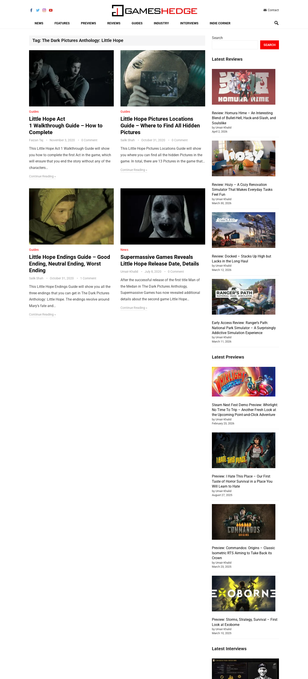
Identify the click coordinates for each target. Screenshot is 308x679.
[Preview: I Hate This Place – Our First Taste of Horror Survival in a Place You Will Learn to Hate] (243, 420)
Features (62, 23)
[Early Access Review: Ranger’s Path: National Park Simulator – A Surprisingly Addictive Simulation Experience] (243, 297)
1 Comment (88, 278)
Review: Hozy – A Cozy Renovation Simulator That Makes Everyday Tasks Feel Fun (242, 190)
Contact (271, 10)
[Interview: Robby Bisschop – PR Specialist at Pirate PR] (245, 647)
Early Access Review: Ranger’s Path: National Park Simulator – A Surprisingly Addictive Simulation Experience (244, 328)
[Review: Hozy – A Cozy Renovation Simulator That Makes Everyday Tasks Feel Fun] (243, 159)
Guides (137, 23)
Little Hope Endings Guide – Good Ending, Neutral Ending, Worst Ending (69, 264)
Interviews (189, 23)
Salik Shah (127, 140)
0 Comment (89, 140)
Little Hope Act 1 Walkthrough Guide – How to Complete (66, 125)
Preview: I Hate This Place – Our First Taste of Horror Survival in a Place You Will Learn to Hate (242, 451)
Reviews (113, 23)
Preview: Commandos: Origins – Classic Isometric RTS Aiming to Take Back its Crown (243, 522)
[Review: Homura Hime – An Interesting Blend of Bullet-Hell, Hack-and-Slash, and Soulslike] (243, 87)
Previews (88, 23)
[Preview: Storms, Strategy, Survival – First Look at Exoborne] (243, 563)
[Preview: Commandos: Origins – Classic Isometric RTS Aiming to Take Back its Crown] (243, 492)
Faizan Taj (36, 140)
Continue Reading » (42, 176)
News (39, 23)
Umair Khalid (129, 271)
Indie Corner (220, 23)
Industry (161, 23)
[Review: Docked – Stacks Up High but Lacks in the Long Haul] (243, 230)
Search (217, 38)
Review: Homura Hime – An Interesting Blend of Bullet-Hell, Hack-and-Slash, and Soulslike (244, 118)
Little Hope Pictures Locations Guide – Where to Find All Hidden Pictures (160, 125)
